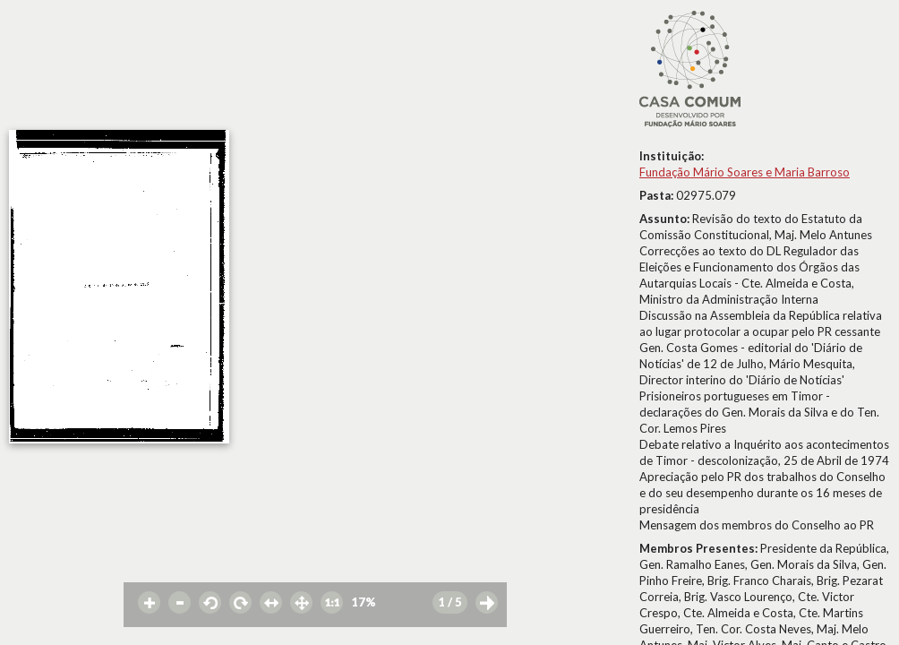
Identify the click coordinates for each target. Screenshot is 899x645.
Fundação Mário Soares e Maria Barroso (744, 172)
